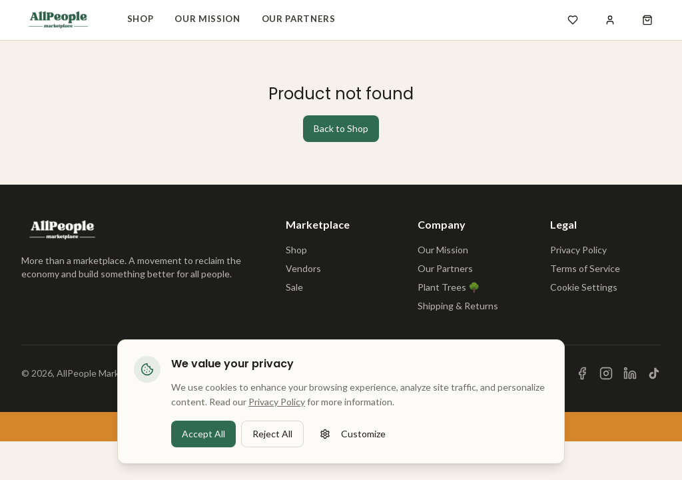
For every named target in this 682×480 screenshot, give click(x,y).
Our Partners (299, 18)
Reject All (272, 447)
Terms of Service (585, 268)
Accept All (203, 447)
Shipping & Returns (458, 305)
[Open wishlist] (572, 20)
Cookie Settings (583, 287)
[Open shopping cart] (647, 20)
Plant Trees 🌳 (449, 287)
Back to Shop (341, 128)
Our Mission (207, 18)
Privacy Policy (578, 249)
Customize (353, 447)
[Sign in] (610, 20)
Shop (140, 18)
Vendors (303, 268)
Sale (294, 287)
